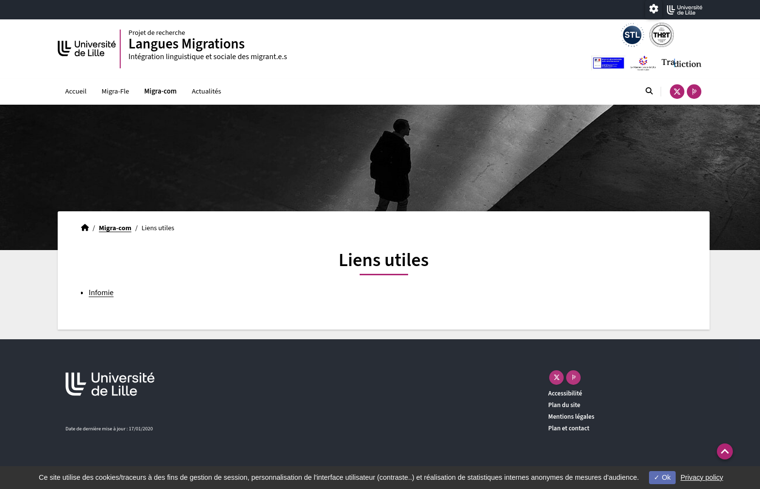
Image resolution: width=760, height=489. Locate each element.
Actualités (207, 91)
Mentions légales (571, 416)
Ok (662, 477)
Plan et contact (568, 428)
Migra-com (160, 91)
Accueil (76, 91)
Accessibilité (565, 393)
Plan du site (564, 405)
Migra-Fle (115, 91)
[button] (725, 451)
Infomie (101, 292)
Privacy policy (702, 477)
